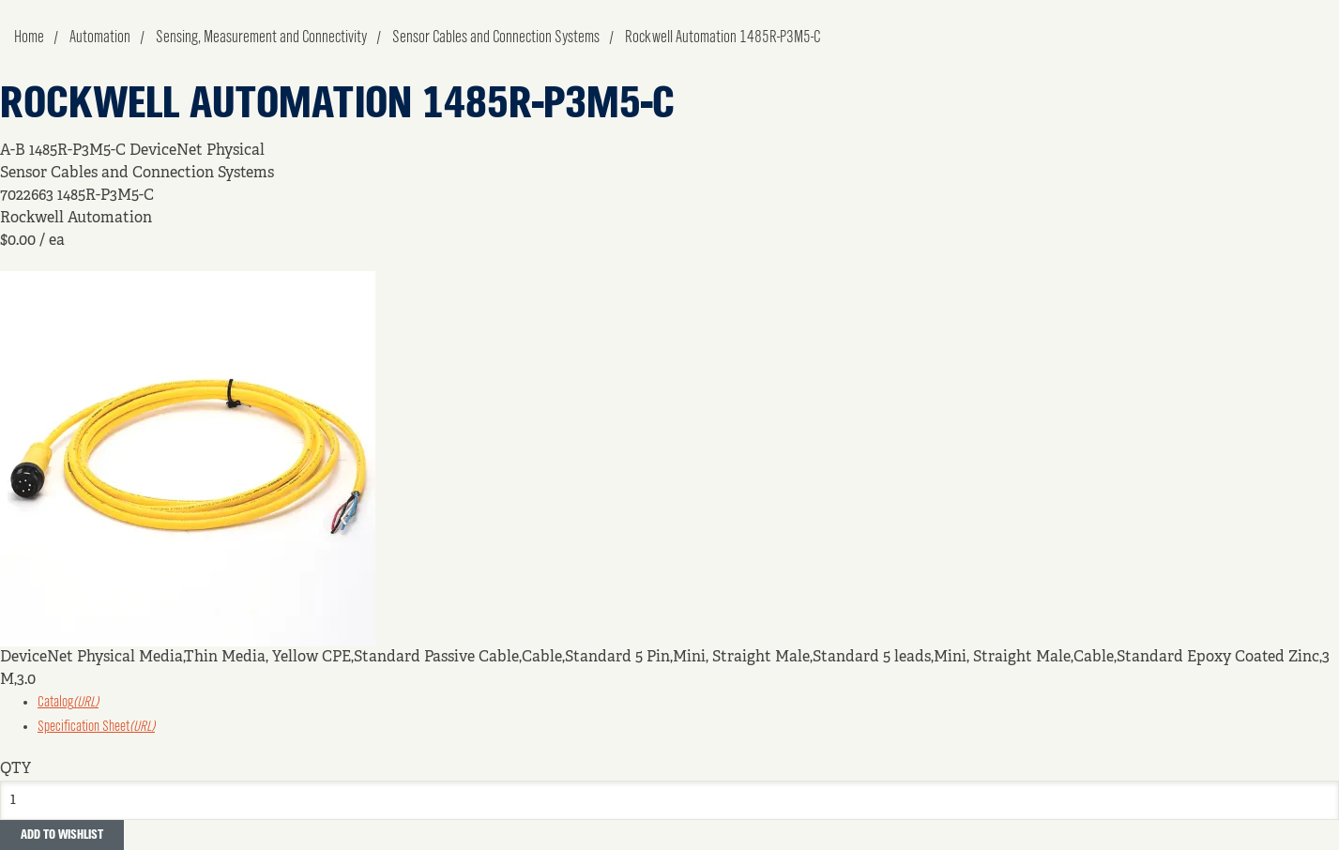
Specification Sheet (96, 727)
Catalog (68, 702)
